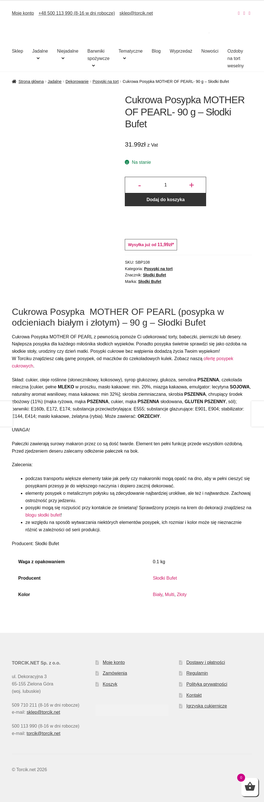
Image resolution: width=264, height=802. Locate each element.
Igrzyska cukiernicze (206, 706)
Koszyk (110, 684)
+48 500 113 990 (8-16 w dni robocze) (76, 13)
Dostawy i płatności (205, 662)
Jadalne (40, 51)
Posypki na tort (106, 81)
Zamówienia (115, 673)
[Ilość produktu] (165, 185)
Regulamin (197, 673)
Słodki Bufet (154, 275)
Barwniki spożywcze (99, 55)
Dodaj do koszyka (166, 199)
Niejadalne (67, 51)
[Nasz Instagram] (239, 13)
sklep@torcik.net (136, 13)
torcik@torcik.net (43, 733)
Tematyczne (131, 51)
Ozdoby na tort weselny (236, 58)
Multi (169, 594)
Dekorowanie (77, 81)
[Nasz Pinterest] (249, 13)
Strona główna (31, 81)
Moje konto (23, 13)
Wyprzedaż (181, 51)
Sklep (17, 51)
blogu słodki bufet (43, 515)
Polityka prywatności (206, 684)
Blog (156, 51)
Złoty (182, 594)
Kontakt (194, 695)
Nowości (209, 51)
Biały (157, 594)
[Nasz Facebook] (244, 13)
